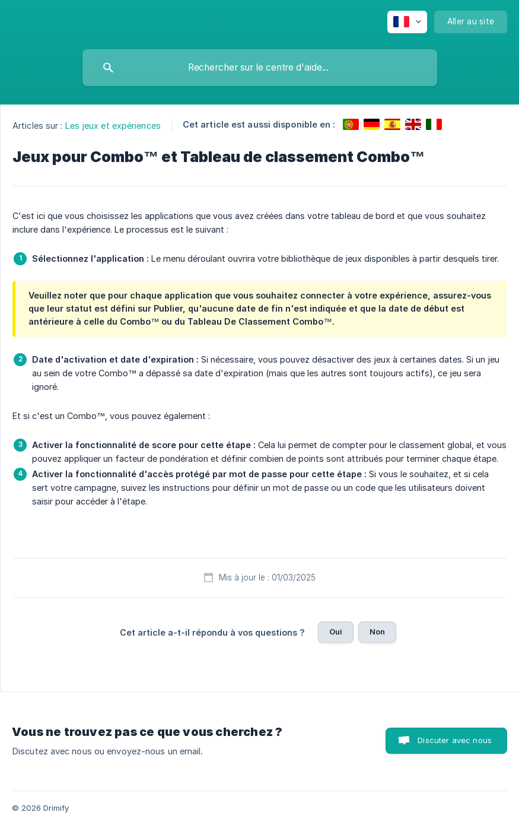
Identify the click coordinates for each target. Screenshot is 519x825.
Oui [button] (335, 631)
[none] (407, 22)
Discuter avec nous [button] (455, 740)
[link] (351, 124)
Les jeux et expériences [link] (113, 125)
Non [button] (377, 631)
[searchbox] (259, 67)
